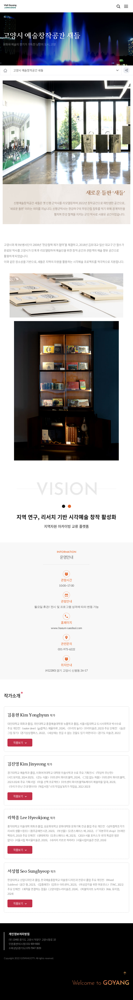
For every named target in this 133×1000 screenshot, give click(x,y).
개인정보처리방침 (19, 934)
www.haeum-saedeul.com (66, 628)
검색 (118, 6)
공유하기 (126, 70)
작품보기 (18, 742)
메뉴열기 (126, 6)
